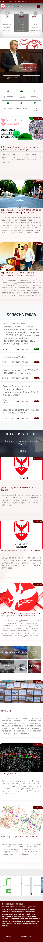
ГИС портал (8, 97)
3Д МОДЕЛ (21, 97)
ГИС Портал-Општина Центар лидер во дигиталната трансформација (19, 148)
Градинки (6, 652)
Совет (31, 78)
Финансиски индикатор (26, 885)
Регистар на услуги (20, 666)
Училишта (21, 652)
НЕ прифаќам (26, 936)
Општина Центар (15, 6)
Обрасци (34, 97)
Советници (21, 22)
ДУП (34, 652)
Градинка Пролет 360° (35, 30)
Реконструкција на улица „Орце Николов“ (21, 836)
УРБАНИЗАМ (8, 108)
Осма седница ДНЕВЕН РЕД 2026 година (20, 550)
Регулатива (7, 27)
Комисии (21, 24)
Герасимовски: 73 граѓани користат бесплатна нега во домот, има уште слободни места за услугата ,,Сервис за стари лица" (20, 274)
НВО (6, 666)
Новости (35, 22)
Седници (21, 27)
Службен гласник (21, 30)
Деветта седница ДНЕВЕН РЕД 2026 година (18, 488)
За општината (7, 22)
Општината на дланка (37, 885)
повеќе (5, 926)
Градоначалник (12, 78)
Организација (7, 24)
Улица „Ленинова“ (9, 773)
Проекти (34, 666)
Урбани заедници (34, 110)
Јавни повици (35, 27)
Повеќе (23, 451)
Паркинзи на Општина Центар (5, 885)
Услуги (35, 24)
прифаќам (8, 936)
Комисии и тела (7, 30)
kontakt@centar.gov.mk (22, 1)
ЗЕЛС (16, 886)
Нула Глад (6, 711)
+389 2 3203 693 (7, 1)
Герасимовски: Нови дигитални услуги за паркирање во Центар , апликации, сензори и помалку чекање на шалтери (21, 211)
